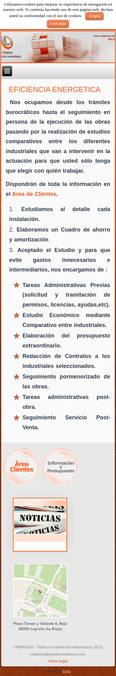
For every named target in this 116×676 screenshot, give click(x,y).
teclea (66, 671)
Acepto (94, 15)
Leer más (58, 23)
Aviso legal (58, 661)
